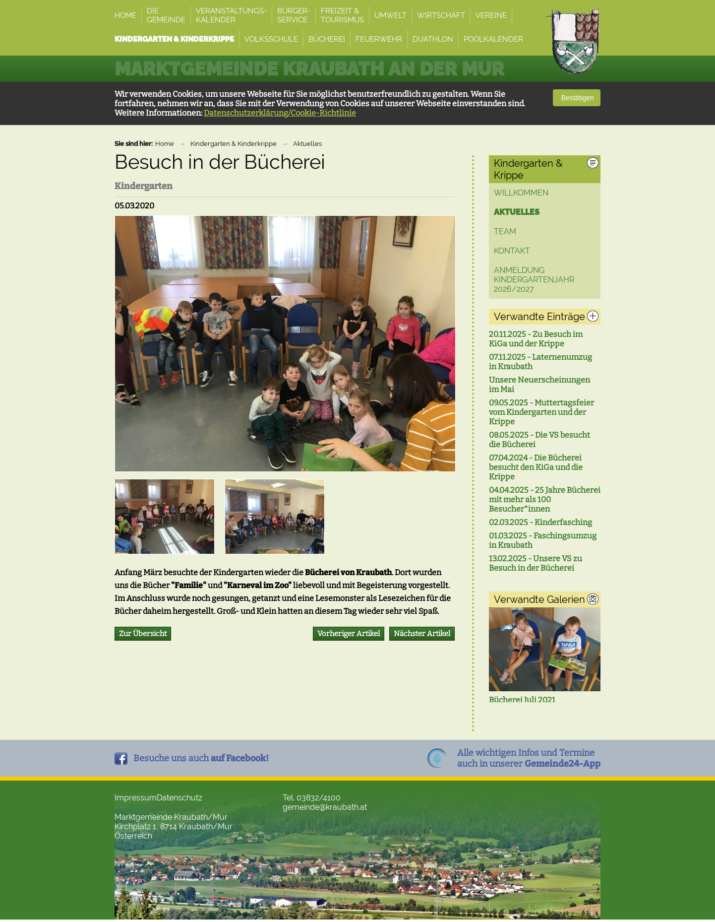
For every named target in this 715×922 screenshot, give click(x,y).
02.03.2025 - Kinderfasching (540, 522)
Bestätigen (576, 98)
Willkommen (521, 193)
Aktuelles (307, 143)
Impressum (136, 800)
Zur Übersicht (143, 633)
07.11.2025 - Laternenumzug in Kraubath (540, 361)
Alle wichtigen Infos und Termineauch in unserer (528, 761)
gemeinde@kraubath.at (325, 809)
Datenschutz (179, 800)
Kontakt (512, 251)
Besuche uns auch (201, 760)
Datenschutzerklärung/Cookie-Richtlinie (280, 113)
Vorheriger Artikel (348, 633)
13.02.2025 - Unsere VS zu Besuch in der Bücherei (535, 563)
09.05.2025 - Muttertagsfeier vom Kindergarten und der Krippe (541, 412)
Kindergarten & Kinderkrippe (233, 143)
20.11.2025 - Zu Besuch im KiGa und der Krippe (536, 338)
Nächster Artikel (422, 633)
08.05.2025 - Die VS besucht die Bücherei (539, 439)
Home (164, 143)
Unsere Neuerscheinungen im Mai (539, 384)
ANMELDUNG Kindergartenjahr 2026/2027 (534, 279)
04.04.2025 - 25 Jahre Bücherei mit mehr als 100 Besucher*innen (544, 499)
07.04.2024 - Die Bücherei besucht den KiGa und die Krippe (536, 467)
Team (505, 231)
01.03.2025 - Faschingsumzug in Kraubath (542, 540)
